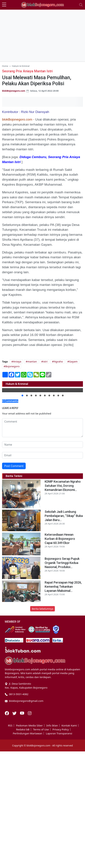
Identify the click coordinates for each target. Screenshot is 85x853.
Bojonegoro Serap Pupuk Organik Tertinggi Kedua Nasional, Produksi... (62, 563)
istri (45, 361)
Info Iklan (52, 725)
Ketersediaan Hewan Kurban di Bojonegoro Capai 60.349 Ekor (60, 539)
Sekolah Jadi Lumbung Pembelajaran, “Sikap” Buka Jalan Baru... (64, 516)
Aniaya (17, 361)
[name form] (42, 444)
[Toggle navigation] (81, 5)
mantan (32, 361)
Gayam (73, 361)
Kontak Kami (69, 725)
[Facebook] (7, 713)
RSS (10, 725)
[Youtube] (22, 713)
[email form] (42, 455)
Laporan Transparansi (59, 733)
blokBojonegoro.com (13, 90)
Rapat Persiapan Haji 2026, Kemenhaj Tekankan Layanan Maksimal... (63, 586)
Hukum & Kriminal (20, 66)
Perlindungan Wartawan (27, 733)
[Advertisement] (42, 35)
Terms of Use (41, 729)
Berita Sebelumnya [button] (42, 608)
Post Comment (13, 466)
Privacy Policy (60, 729)
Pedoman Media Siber (29, 725)
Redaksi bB (22, 729)
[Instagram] (30, 713)
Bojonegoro (12, 366)
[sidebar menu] (4, 5)
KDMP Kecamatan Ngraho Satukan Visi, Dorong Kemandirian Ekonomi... (63, 486)
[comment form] (42, 427)
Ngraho (58, 361)
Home (5, 66)
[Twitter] (14, 713)
